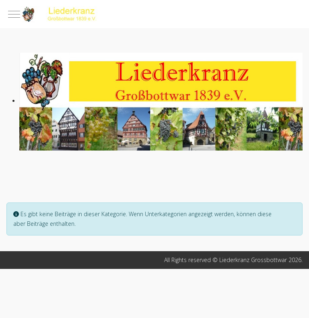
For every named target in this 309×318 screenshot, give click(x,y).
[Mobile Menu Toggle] (14, 14)
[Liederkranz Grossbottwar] (154, 14)
